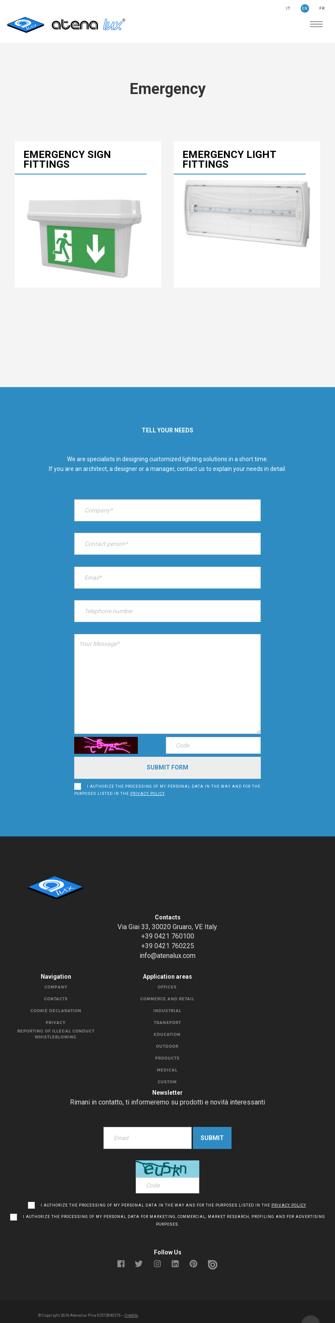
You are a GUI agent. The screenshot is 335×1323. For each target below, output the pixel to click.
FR (322, 8)
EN (305, 8)
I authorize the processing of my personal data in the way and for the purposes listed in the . (167, 777)
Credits (131, 1299)
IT (288, 8)
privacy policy (147, 781)
